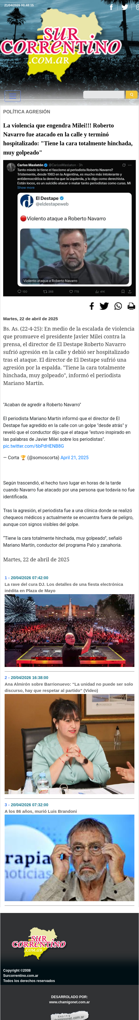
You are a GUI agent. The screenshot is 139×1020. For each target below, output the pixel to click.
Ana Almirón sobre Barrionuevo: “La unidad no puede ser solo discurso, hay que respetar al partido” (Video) (69, 687)
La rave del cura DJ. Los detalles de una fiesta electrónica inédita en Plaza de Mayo (64, 587)
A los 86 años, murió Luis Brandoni (41, 811)
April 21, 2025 (74, 457)
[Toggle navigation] (13, 96)
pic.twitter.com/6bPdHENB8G (33, 446)
